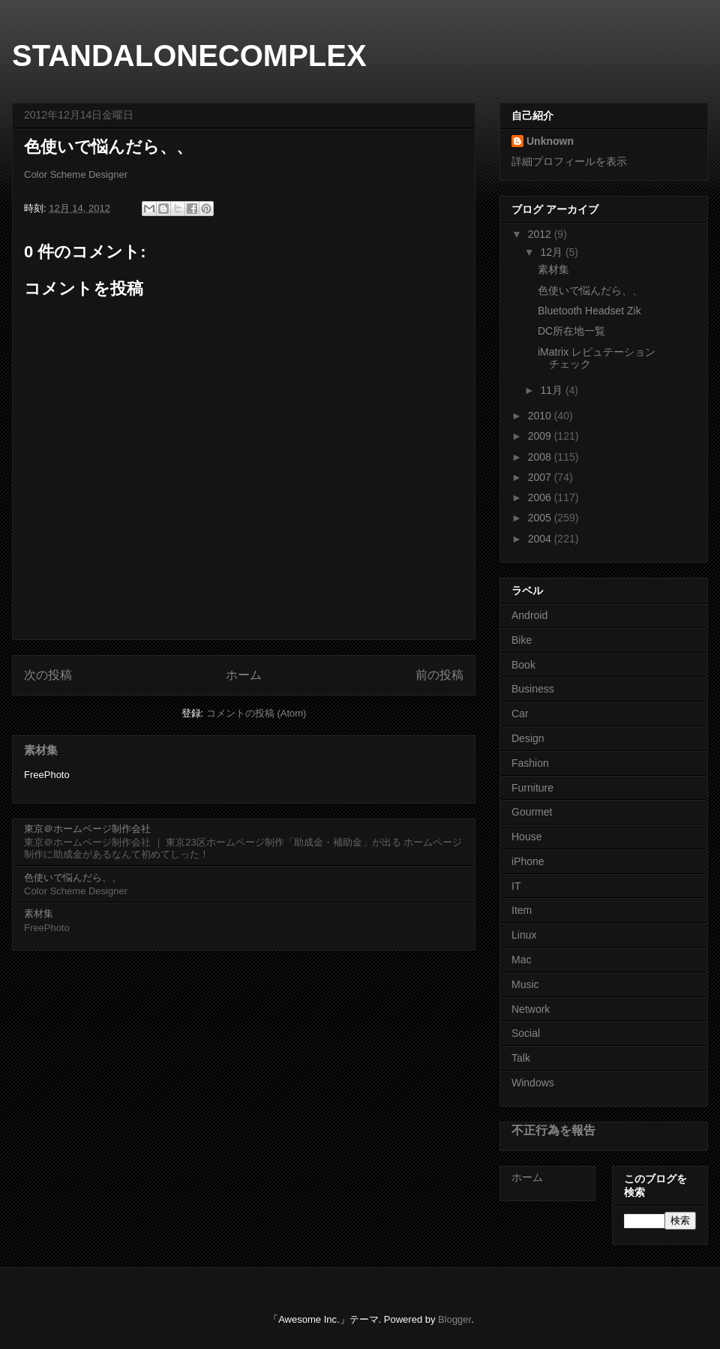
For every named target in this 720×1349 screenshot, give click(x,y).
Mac (521, 960)
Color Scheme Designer (76, 174)
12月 (552, 252)
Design (528, 738)
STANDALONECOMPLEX (189, 55)
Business (533, 689)
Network (531, 1009)
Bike (522, 640)
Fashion (530, 763)
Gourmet (532, 812)
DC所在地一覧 (571, 331)
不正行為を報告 (554, 1130)
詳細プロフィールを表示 (569, 161)
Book (524, 665)
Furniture (533, 788)
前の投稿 (440, 674)
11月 (552, 390)
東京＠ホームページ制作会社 (87, 828)
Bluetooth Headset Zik (589, 311)
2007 (541, 477)
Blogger (454, 1319)
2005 (541, 518)
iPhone (528, 861)
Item (522, 910)
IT (516, 886)
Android (530, 615)
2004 (541, 539)
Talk (521, 1058)
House (527, 837)
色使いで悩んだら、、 (73, 877)
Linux (524, 935)
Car (520, 714)
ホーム (244, 674)
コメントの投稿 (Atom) (256, 713)
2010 (541, 416)
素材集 (41, 750)
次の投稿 (48, 674)
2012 (541, 234)
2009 (541, 436)
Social (526, 1033)
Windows (533, 1083)
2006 (541, 497)
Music (525, 984)
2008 (541, 457)
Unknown (550, 141)
